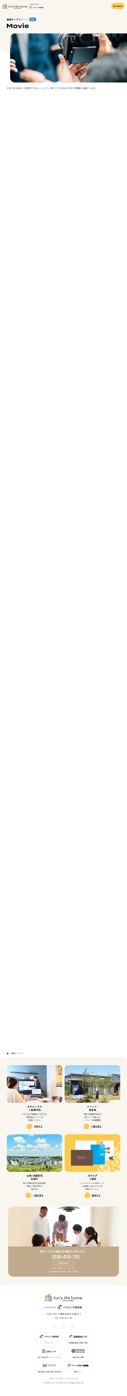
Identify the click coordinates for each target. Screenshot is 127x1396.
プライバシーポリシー (57, 1378)
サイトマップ (73, 1378)
